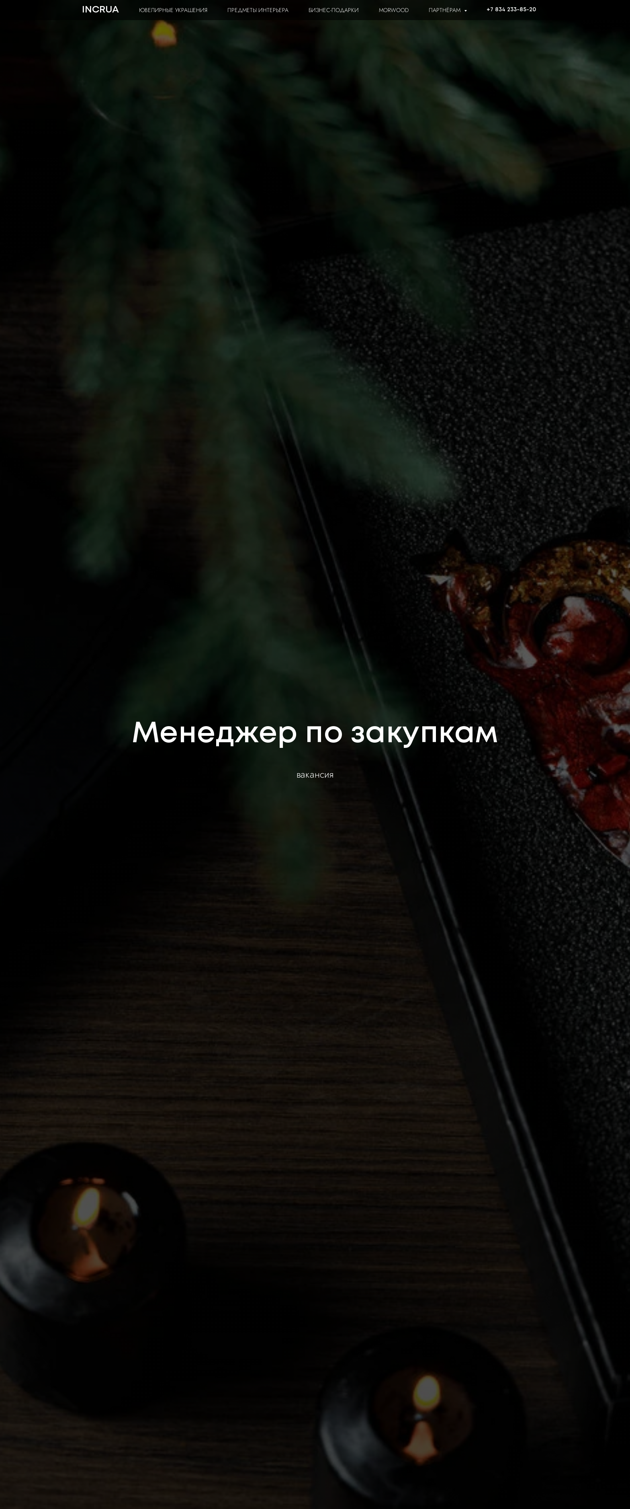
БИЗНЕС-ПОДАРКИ (334, 10)
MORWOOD (394, 10)
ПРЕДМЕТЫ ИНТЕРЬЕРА (257, 10)
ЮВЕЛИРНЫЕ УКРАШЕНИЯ (173, 10)
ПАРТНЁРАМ (445, 10)
